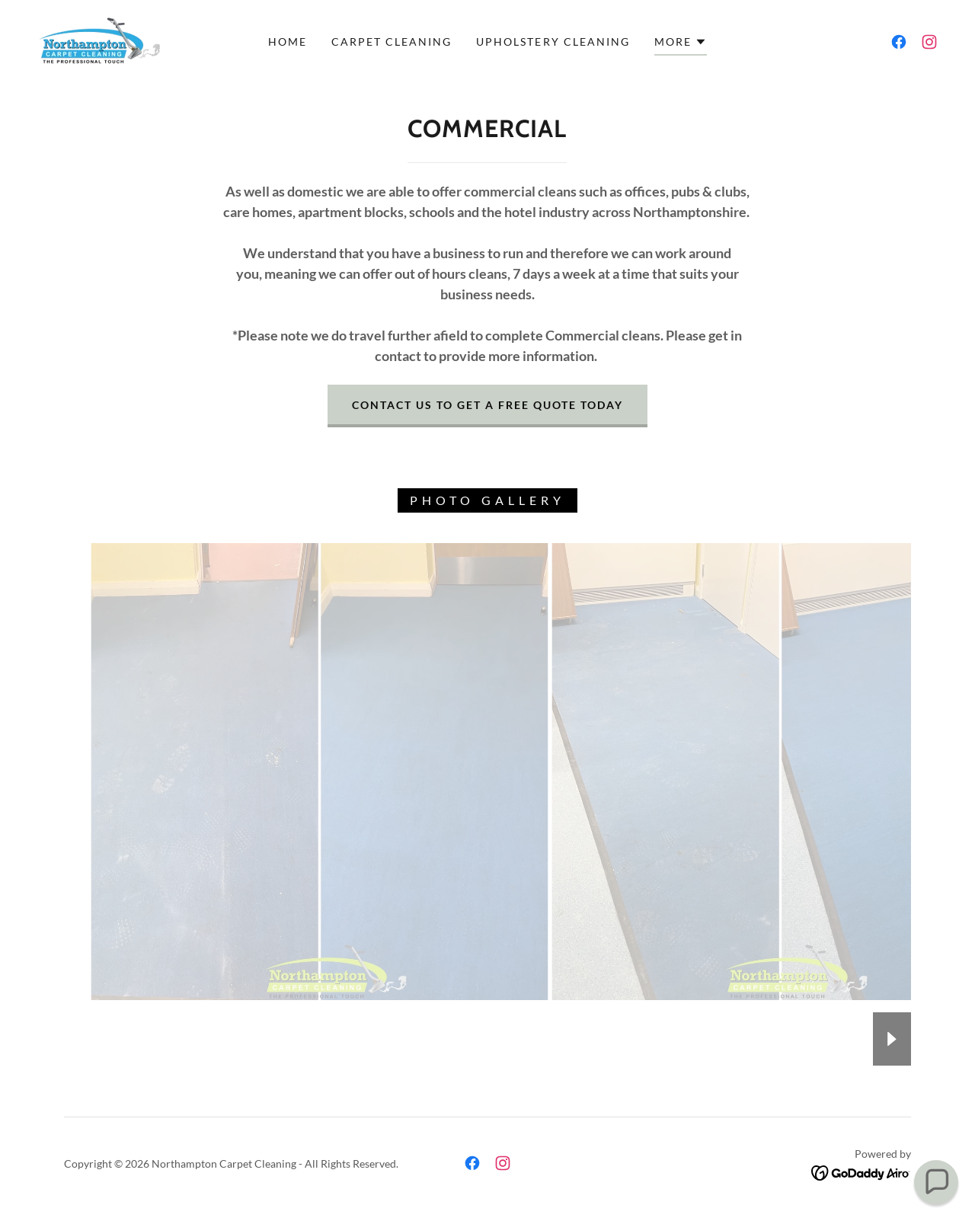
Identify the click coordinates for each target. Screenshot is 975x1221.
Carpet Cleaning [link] (391, 41)
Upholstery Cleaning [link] (552, 41)
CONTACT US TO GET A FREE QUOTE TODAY (487, 404)
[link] (99, 40)
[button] (680, 44)
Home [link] (287, 41)
